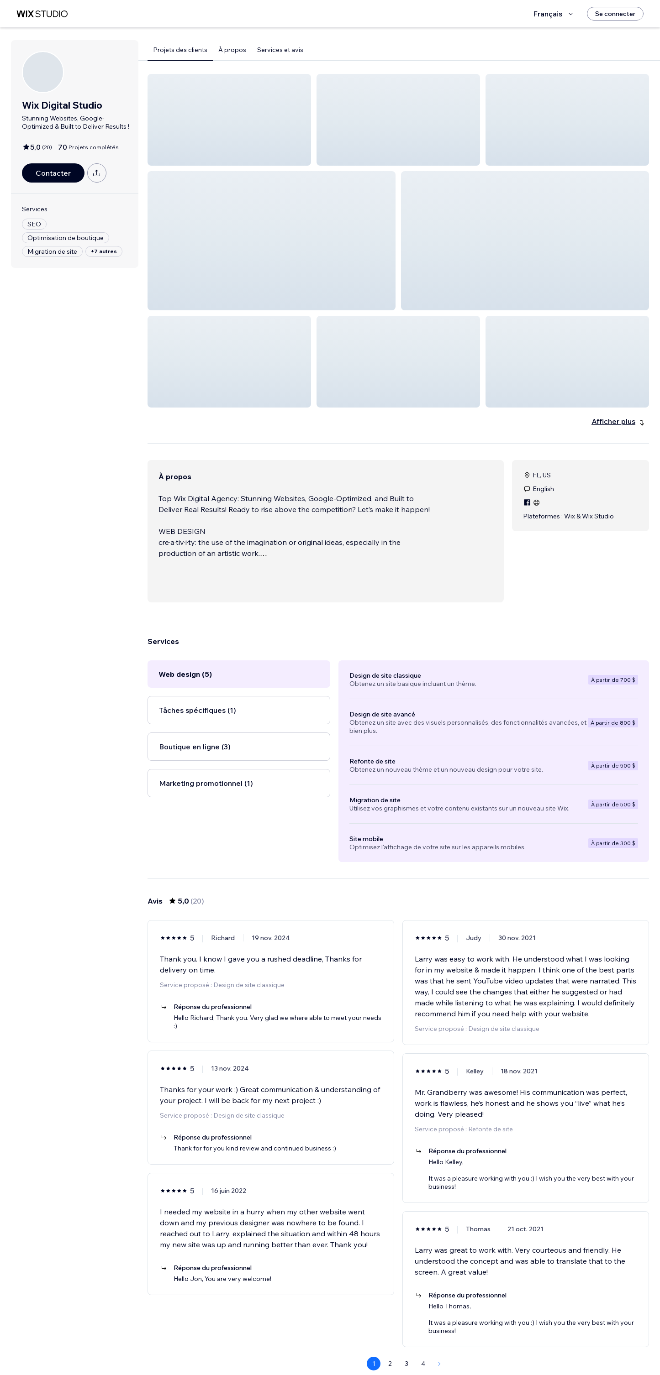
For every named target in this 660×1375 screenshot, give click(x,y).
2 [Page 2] (390, 1342)
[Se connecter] (615, 14)
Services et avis (280, 50)
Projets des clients (180, 50)
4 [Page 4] (423, 1342)
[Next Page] (439, 1342)
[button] (229, 120)
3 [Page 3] (406, 1342)
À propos (232, 50)
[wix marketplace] (42, 14)
